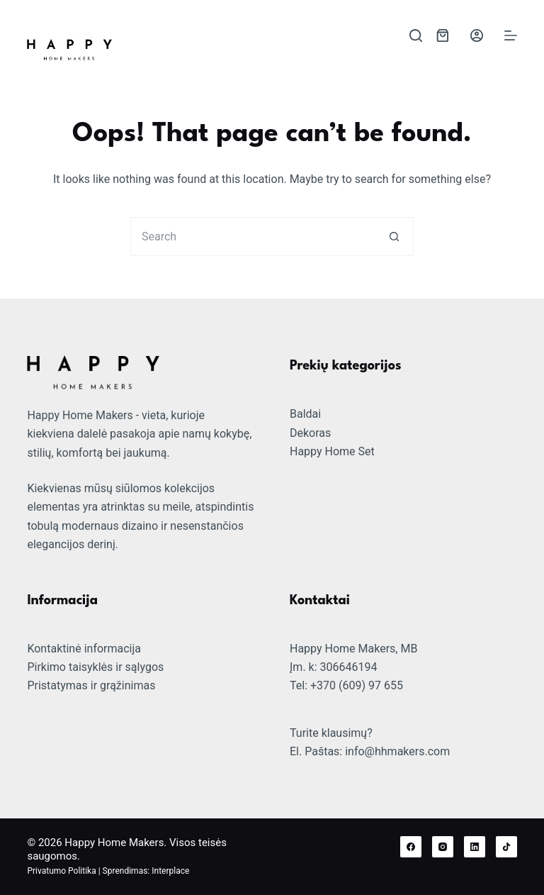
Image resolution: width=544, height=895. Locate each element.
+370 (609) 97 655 (356, 685)
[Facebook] (410, 846)
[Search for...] (252, 236)
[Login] (476, 35)
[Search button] (394, 236)
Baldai (305, 414)
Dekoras (310, 433)
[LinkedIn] (474, 846)
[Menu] (510, 35)
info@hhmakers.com (397, 751)
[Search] (415, 35)
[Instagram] (442, 846)
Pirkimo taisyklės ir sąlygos (95, 667)
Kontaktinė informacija (84, 648)
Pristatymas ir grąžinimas (91, 685)
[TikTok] (506, 846)
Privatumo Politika (61, 871)
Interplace (170, 871)
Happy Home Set (332, 451)
